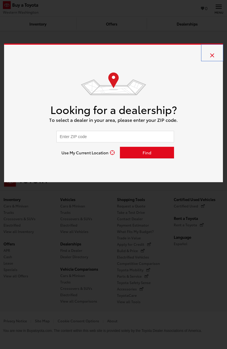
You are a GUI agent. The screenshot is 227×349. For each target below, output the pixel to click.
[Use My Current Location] (88, 152)
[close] (212, 53)
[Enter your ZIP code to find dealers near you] (115, 136)
